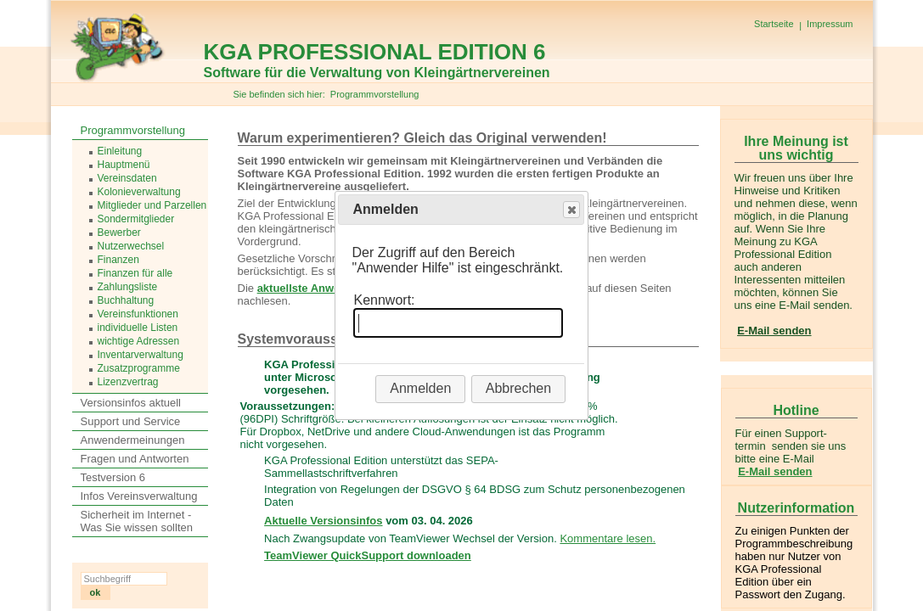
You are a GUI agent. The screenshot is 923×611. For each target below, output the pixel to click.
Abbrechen (518, 388)
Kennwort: (383, 300)
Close (570, 210)
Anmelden (420, 388)
